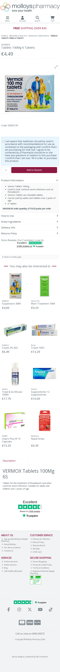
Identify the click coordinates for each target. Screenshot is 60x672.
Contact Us (7, 550)
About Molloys (9, 544)
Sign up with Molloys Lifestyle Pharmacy (14, 540)
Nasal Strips (37, 438)
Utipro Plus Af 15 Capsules (11, 440)
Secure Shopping (39, 561)
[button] (56, 66)
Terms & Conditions (40, 568)
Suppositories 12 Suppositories (40, 393)
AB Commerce (42, 656)
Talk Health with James (12, 571)
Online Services (9, 565)
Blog (5, 568)
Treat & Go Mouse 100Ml (12, 393)
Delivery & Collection (40, 539)
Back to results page (12, 257)
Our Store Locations (11, 547)
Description (9, 460)
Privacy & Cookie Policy (41, 565)
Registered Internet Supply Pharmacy (42, 572)
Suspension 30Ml (11, 303)
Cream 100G (37, 347)
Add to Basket (34, 170)
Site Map (35, 548)
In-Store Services (10, 561)
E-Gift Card (36, 552)
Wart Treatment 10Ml (43, 303)
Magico (21, 656)
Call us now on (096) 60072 (30, 633)
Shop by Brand (38, 545)
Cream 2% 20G (10, 347)
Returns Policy (37, 542)
